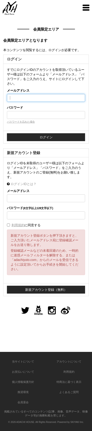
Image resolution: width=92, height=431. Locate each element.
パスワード (15, 107)
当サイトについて (23, 361)
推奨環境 (23, 392)
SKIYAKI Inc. (77, 422)
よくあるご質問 (69, 392)
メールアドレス (18, 90)
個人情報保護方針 (23, 382)
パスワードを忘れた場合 (21, 121)
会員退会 (23, 402)
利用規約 (18, 225)
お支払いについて (23, 371)
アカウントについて (68, 361)
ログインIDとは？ (23, 184)
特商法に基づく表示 (68, 382)
